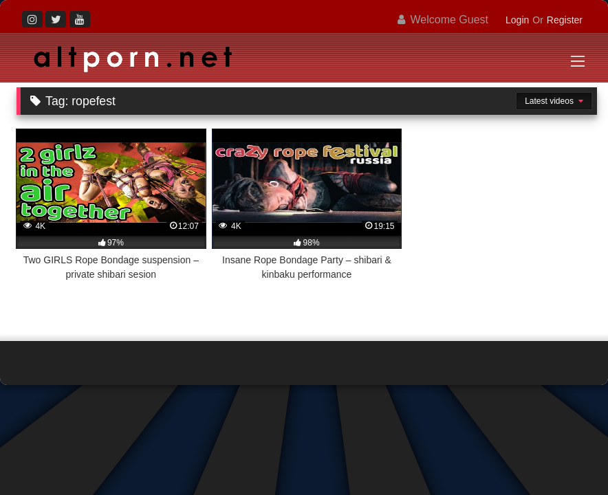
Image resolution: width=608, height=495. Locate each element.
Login (517, 19)
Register (565, 19)
